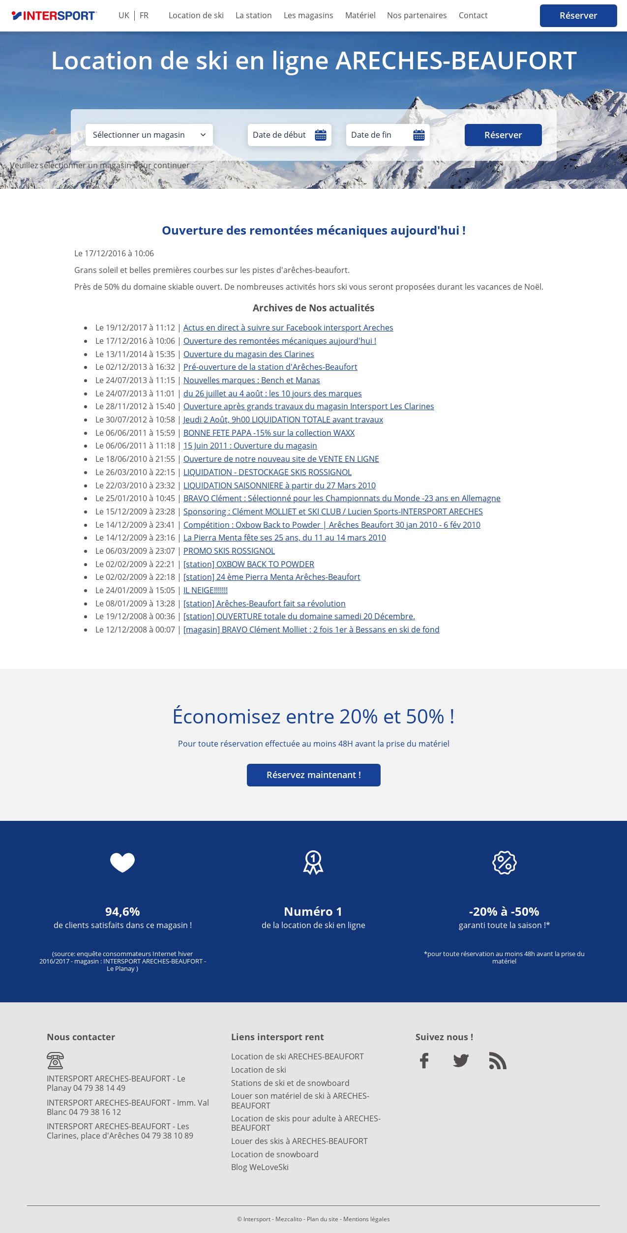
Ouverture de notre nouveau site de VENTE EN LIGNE (281, 458)
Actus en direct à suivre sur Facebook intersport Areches (288, 327)
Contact (473, 15)
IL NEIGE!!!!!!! (205, 590)
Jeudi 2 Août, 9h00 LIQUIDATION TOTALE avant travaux (283, 419)
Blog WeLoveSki (260, 1167)
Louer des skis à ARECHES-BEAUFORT (299, 1141)
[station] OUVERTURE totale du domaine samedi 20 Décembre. (299, 616)
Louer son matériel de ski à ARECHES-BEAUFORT (300, 1100)
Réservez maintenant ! (314, 775)
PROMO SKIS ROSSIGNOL (229, 550)
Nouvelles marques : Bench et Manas (251, 380)
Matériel (360, 15)
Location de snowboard (275, 1154)
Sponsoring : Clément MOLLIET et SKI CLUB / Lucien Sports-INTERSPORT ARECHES (333, 511)
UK (124, 15)
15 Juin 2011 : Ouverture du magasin (250, 445)
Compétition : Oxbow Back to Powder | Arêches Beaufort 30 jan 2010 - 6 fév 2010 (331, 524)
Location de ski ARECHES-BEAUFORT (297, 1056)
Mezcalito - (290, 1219)
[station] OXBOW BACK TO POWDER (248, 564)
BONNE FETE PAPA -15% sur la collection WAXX (269, 432)
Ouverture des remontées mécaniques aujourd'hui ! (279, 340)
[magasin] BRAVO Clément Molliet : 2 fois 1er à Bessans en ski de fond (311, 629)
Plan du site (322, 1219)
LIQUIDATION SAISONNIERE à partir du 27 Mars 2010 (279, 485)
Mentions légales (366, 1219)
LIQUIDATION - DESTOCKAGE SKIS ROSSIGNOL (267, 472)
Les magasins (308, 15)
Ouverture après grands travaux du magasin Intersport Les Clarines (308, 406)
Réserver (578, 15)
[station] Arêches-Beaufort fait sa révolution (264, 603)
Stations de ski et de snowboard (290, 1083)
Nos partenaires (417, 15)
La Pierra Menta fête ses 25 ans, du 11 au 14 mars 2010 (284, 537)
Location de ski (196, 15)
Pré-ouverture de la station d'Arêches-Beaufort (270, 366)
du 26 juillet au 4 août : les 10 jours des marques (272, 393)
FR (144, 15)
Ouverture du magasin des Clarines (248, 354)
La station (254, 15)
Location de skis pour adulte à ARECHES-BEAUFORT (306, 1123)
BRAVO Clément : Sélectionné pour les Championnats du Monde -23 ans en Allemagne (342, 498)
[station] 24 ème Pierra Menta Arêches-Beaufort (271, 576)
